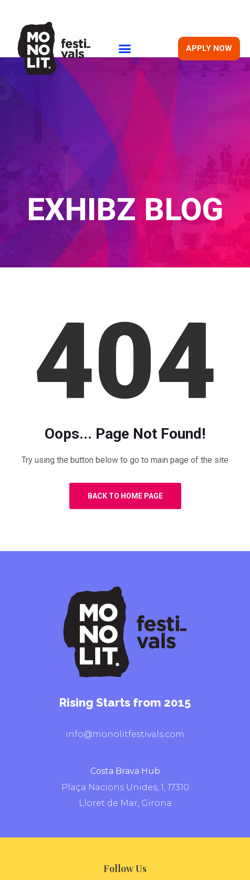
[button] (125, 48)
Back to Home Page (125, 496)
